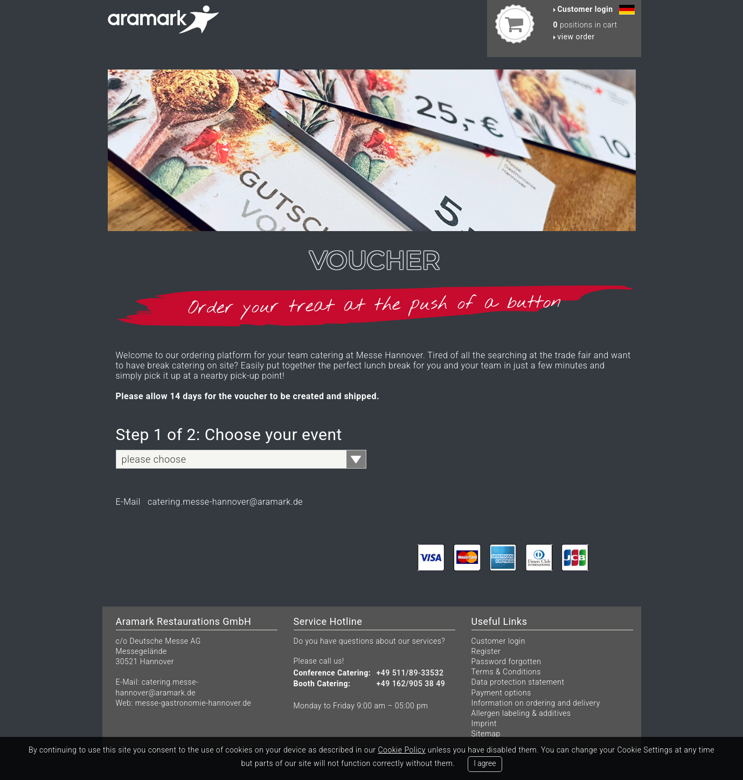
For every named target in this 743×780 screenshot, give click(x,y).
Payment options (501, 692)
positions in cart (585, 24)
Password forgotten (506, 661)
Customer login (498, 641)
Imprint (484, 723)
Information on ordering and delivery (535, 703)
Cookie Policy (401, 750)
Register (486, 651)
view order (574, 36)
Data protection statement (518, 682)
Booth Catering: (322, 684)
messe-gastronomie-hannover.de (193, 703)
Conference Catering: (332, 673)
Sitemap (486, 733)
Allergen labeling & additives (521, 713)
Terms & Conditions (506, 671)
